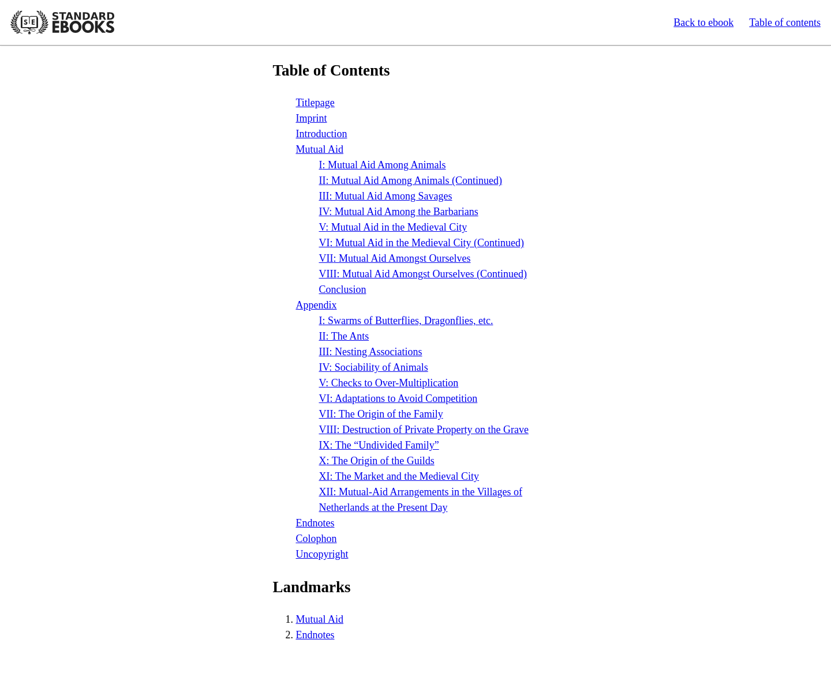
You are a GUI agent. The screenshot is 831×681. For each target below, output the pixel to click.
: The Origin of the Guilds (377, 460)
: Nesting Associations (370, 352)
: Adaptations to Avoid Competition (398, 398)
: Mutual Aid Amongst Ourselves (395, 258)
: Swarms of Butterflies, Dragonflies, (406, 320)
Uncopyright (322, 554)
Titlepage (315, 102)
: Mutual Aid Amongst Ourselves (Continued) (423, 274)
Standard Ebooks (62, 22)
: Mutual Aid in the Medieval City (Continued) (421, 243)
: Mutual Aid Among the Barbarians (398, 211)
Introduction (321, 134)
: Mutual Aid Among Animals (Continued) (411, 180)
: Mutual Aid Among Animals (382, 165)
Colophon (316, 538)
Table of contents (785, 22)
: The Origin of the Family (381, 414)
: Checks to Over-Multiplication (389, 383)
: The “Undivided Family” (379, 445)
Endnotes (315, 523)
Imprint (311, 118)
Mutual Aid (320, 149)
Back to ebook (703, 22)
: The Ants (344, 336)
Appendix (316, 305)
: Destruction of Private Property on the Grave (424, 429)
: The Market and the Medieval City (399, 476)
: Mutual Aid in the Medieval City (393, 227)
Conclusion (342, 289)
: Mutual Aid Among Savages (385, 196)
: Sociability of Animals (373, 367)
